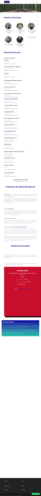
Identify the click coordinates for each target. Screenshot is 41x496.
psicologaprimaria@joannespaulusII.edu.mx (11, 115)
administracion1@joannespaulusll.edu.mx (10, 70)
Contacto (23, 489)
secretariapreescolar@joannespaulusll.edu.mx (11, 90)
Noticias (23, 486)
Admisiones (6, 489)
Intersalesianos (7, 486)
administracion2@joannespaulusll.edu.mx (10, 176)
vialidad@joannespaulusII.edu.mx (9, 141)
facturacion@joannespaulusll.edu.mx (9, 169)
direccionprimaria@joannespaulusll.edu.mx (10, 102)
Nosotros (6, 481)
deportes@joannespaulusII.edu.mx (9, 162)
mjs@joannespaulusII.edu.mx (8, 155)
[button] (35, 494)
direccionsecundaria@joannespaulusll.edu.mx (11, 121)
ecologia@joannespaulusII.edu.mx (9, 148)
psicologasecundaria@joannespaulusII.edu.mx (11, 134)
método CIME (7, 194)
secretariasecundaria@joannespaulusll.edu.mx (11, 128)
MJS (22, 481)
